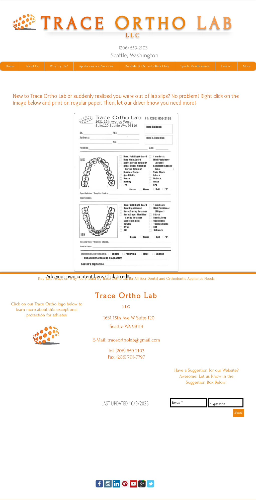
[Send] (238, 413)
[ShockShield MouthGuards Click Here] (46, 335)
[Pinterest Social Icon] (125, 483)
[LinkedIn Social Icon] (116, 483)
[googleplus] (142, 483)
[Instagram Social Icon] (108, 483)
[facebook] (99, 483)
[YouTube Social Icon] (133, 483)
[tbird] (150, 483)
